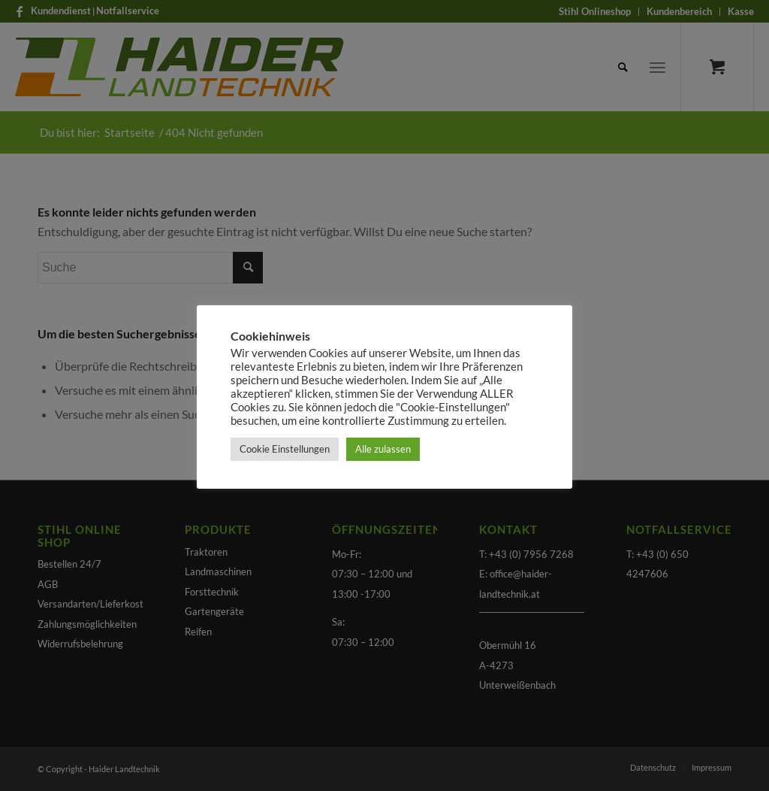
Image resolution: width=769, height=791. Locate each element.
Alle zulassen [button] (383, 449)
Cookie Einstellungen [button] (285, 449)
